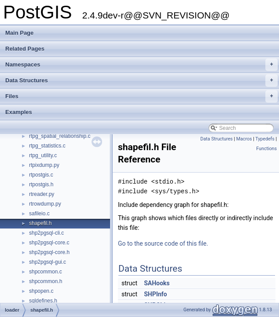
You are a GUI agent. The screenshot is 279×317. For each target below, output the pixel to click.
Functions (266, 148)
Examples (18, 112)
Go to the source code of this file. (163, 243)
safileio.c (39, 213)
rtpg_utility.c (43, 155)
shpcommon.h (45, 281)
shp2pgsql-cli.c (46, 233)
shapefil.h (40, 223)
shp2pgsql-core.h (49, 252)
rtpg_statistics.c (47, 146)
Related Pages (24, 48)
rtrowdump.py (45, 204)
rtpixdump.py (44, 165)
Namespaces (141, 65)
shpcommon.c (45, 272)
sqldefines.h (43, 301)
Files (141, 96)
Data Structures (141, 80)
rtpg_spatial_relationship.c (59, 136)
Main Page (19, 32)
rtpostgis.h (41, 184)
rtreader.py (41, 194)
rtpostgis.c (41, 175)
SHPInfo (155, 294)
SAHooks (156, 283)
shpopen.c (41, 291)
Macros (244, 139)
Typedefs (265, 139)
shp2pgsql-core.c (49, 243)
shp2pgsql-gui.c (47, 262)
